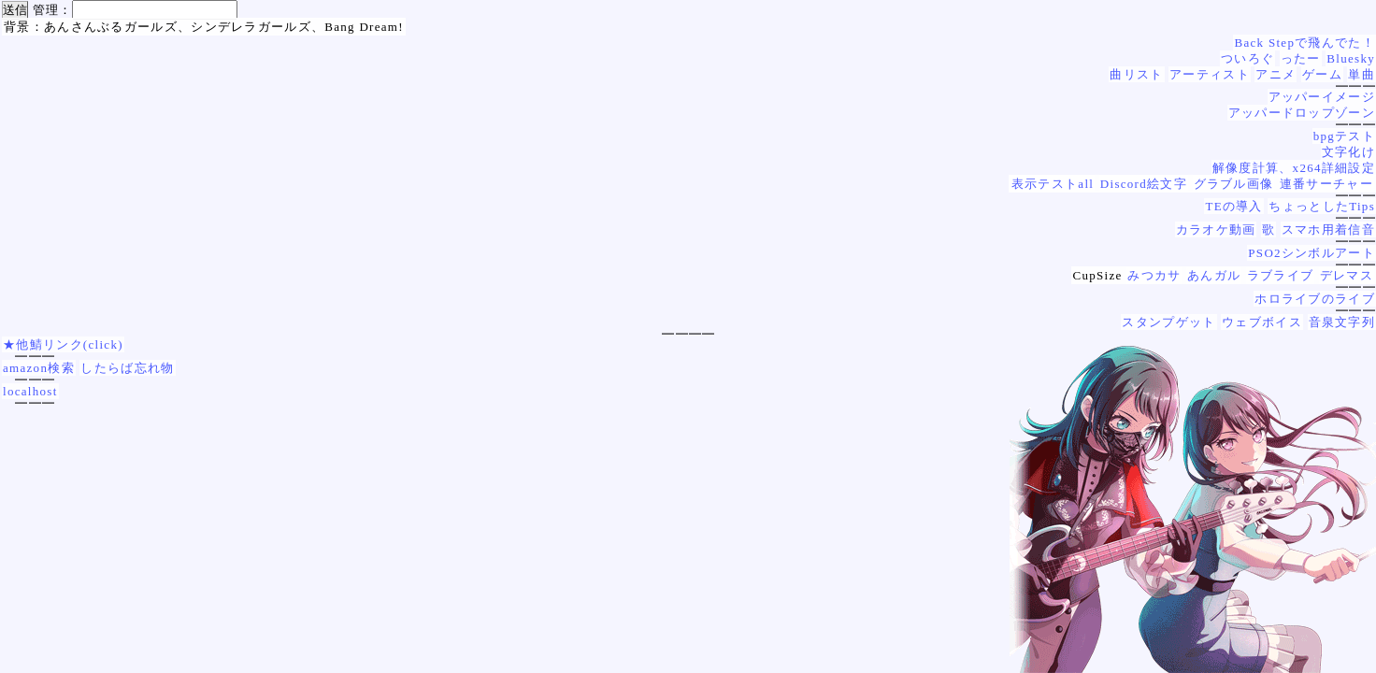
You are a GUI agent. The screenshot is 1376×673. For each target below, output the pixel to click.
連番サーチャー (1326, 184)
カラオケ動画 (1216, 229)
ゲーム (1322, 74)
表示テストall (1052, 184)
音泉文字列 (1342, 322)
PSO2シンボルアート (1311, 253)
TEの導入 (1233, 206)
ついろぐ (1247, 58)
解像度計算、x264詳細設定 (1293, 168)
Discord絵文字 (1143, 184)
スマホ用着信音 (1328, 229)
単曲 (1361, 74)
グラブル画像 (1234, 184)
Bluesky (1350, 58)
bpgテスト (1344, 136)
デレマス (1346, 275)
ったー (1301, 58)
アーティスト (1209, 74)
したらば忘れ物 (127, 368)
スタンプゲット (1168, 322)
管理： (53, 10)
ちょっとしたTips (1321, 206)
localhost (30, 391)
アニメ (1275, 74)
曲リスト (1136, 74)
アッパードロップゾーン (1301, 113)
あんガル (1213, 275)
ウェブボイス (1262, 322)
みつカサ (1154, 275)
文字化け (1348, 152)
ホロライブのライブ (1314, 299)
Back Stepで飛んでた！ (1304, 43)
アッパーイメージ (1321, 97)
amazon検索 (39, 368)
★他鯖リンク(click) (63, 344)
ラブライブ (1280, 275)
